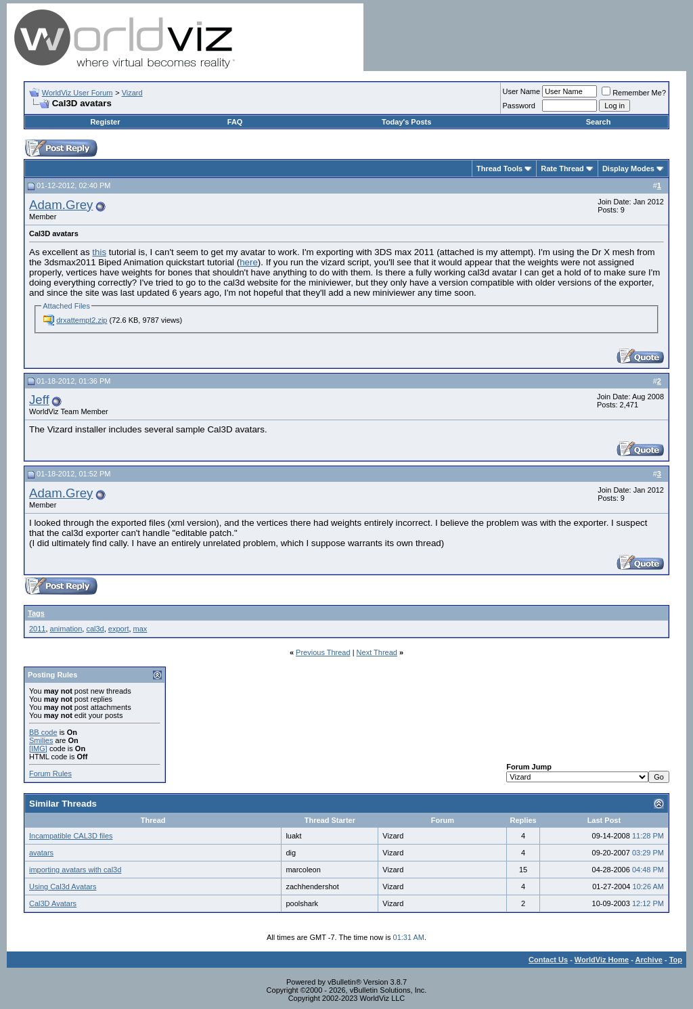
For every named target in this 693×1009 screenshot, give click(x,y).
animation (66, 629)
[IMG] (38, 748)
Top (675, 960)
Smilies (41, 740)
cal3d (95, 629)
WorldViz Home (602, 960)
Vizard (132, 93)
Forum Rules (50, 773)
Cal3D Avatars (52, 903)
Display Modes (628, 168)
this (99, 252)
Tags (36, 613)
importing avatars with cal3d (75, 870)
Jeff (39, 400)
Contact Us (548, 960)
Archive (649, 960)
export (118, 629)
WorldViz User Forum (77, 93)
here (249, 262)
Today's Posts (406, 122)
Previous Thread (323, 652)
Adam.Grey (61, 205)
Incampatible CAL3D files (71, 836)
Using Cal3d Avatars (62, 886)
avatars (41, 853)
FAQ (235, 122)
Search (598, 122)
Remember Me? (634, 93)
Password (519, 106)
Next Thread (377, 652)
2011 (37, 629)
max (140, 629)
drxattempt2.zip (81, 320)
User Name (522, 91)
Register (105, 122)
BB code (43, 732)
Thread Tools (499, 168)
